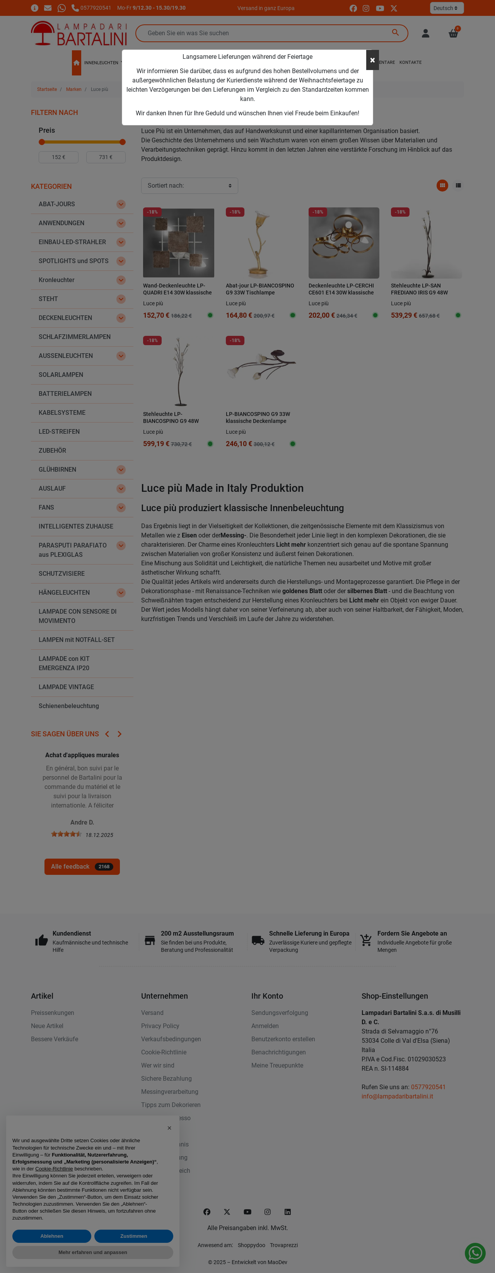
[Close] (372, 60)
